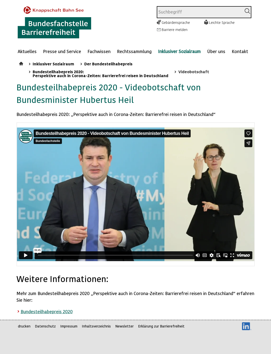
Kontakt (240, 51)
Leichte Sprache (222, 22)
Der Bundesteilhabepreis (108, 63)
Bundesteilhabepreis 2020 (47, 311)
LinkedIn (247, 326)
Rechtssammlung (134, 51)
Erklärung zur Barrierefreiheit (161, 326)
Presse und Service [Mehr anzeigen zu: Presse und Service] (62, 51)
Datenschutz (45, 326)
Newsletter (124, 326)
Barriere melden (174, 29)
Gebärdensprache (176, 22)
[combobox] (199, 12)
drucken (24, 326)
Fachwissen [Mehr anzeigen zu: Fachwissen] (99, 51)
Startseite (22, 63)
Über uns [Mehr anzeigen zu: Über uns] (216, 51)
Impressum (68, 326)
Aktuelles (27, 51)
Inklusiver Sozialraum (179, 51)
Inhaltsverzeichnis (96, 326)
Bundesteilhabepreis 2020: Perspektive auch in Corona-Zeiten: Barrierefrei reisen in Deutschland (100, 73)
